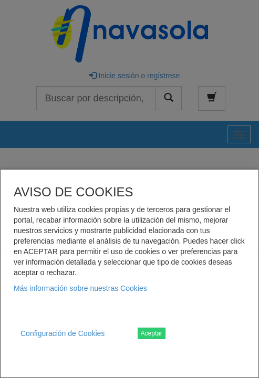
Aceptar (151, 333)
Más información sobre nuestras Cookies (80, 288)
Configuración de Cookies (62, 333)
